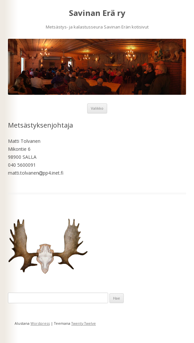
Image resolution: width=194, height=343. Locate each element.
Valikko (97, 108)
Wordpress (40, 323)
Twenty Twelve (83, 323)
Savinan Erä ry (97, 13)
